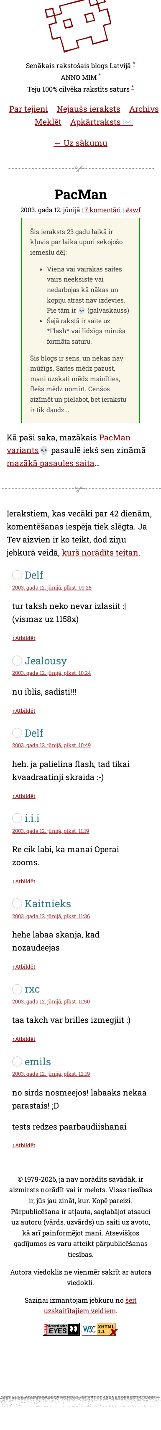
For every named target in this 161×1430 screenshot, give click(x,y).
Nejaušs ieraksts (88, 108)
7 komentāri (102, 209)
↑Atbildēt (23, 638)
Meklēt (48, 121)
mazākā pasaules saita (51, 463)
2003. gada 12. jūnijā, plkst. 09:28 (52, 587)
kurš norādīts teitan (100, 552)
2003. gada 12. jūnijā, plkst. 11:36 (51, 916)
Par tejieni (28, 108)
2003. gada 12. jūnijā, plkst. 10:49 (51, 745)
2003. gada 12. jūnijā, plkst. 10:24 (51, 672)
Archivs (144, 108)
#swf (133, 209)
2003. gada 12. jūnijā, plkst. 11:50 (51, 1001)
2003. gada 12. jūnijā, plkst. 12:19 (51, 1073)
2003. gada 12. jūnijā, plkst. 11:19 (50, 830)
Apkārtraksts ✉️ (101, 121)
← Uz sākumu (80, 142)
